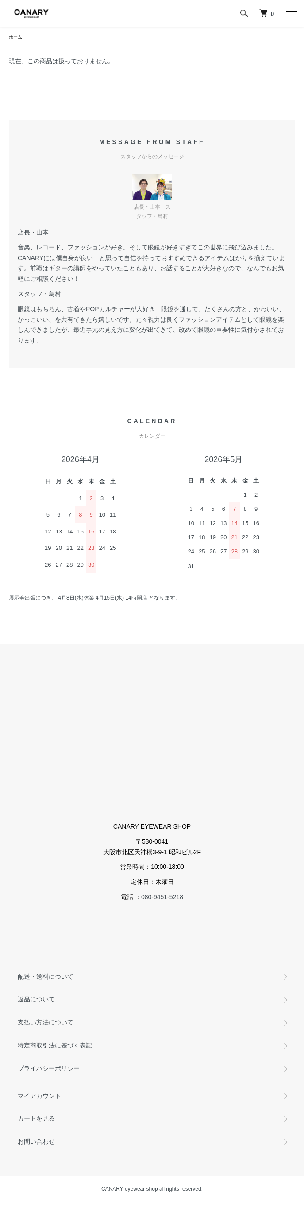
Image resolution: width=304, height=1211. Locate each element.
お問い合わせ (36, 1141)
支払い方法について (45, 1022)
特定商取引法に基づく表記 (55, 1045)
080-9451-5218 (162, 896)
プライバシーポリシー (49, 1068)
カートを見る (36, 1118)
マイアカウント (39, 1095)
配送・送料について (45, 976)
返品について (36, 999)
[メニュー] (290, 13)
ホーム (15, 37)
